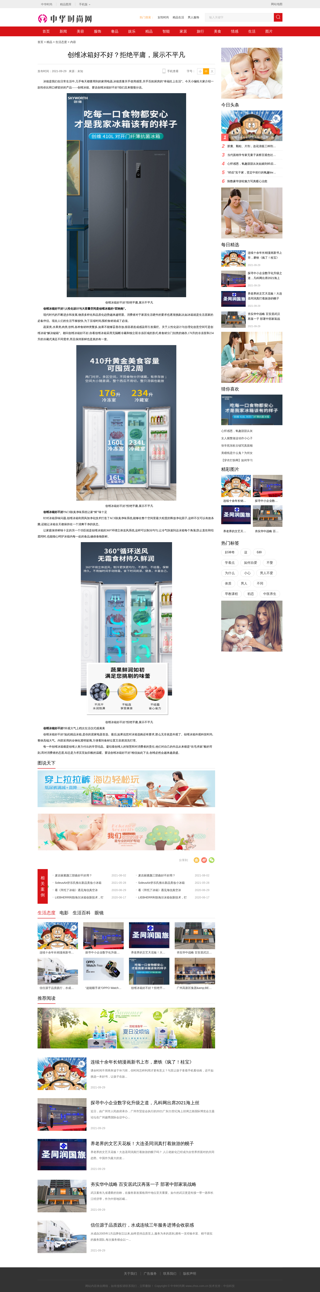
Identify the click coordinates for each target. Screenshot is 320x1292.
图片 (269, 31)
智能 (166, 31)
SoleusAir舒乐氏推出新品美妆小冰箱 (78, 882)
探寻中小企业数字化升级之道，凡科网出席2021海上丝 (104, 952)
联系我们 (169, 1273)
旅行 (200, 31)
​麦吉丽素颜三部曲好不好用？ (73, 875)
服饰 (97, 31)
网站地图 (276, 4)
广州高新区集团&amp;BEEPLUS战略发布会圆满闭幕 (196, 988)
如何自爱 (250, 562)
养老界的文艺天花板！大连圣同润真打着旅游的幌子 (150, 952)
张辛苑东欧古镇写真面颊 (237, 445)
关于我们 (130, 1273)
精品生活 (178, 17)
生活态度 (61, 42)
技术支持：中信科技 (222, 1286)
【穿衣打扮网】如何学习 (237, 460)
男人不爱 (266, 573)
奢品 (114, 31)
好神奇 (230, 552)
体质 (228, 583)
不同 (260, 583)
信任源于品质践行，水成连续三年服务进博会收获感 (59, 988)
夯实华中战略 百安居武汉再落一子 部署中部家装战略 (196, 952)
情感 (234, 31)
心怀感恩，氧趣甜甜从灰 (237, 431)
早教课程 (231, 594)
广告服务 (150, 1273)
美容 (80, 31)
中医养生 (269, 594)
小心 (247, 573)
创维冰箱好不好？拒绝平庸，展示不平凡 (150, 988)
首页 (46, 31)
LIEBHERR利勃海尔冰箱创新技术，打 (79, 897)
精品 (149, 31)
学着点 (230, 562)
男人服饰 (193, 17)
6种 (259, 552)
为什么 (230, 573)
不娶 (270, 562)
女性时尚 (163, 17)
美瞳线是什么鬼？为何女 (237, 453)
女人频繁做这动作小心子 (237, 438)
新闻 (63, 31)
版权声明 (189, 1273)
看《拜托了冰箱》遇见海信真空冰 (76, 890)
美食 (217, 31)
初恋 (250, 594)
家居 (183, 31)
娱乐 (132, 31)
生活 (252, 31)
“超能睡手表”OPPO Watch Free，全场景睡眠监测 (104, 988)
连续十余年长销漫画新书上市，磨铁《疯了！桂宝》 (59, 952)
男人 (244, 583)
